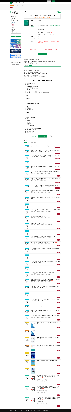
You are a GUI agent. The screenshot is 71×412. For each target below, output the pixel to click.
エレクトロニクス (14, 21)
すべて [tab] (30, 65)
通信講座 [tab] (35, 142)
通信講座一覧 (13, 19)
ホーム (57, 6)
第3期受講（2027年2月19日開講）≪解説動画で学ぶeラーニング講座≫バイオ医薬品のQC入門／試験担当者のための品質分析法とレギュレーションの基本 (48, 398)
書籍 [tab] (32, 142)
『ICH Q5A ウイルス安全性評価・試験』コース (38, 216)
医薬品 (12, 24)
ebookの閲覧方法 (33, 49)
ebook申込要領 (14, 11)
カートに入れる (42, 53)
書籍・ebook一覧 (13, 18)
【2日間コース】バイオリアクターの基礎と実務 (38, 223)
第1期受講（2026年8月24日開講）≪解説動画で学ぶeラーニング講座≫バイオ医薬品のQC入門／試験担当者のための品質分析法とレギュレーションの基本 (48, 376)
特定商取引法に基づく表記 (46, 410)
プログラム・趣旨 (14, 32)
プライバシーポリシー (39, 410)
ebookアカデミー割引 (15, 12)
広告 (34, 410)
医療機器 (12, 25)
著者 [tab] (25, 65)
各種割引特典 (32, 26)
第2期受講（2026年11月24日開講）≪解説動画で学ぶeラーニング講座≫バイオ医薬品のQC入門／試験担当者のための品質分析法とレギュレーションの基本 (48, 387)
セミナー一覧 (13, 17)
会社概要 (28, 410)
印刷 (59, 11)
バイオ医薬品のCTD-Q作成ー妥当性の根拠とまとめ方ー (46, 352)
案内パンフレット (34, 136)
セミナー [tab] (29, 142)
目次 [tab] (27, 65)
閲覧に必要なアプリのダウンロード (51, 49)
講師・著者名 (13, 31)
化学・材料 (13, 22)
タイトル (12, 30)
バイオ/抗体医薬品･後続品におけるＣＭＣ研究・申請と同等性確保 (47, 360)
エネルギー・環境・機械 (14, 23)
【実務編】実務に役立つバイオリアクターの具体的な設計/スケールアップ (43, 236)
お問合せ (31, 410)
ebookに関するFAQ (15, 13)
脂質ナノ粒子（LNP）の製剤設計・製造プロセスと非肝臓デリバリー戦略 (42, 242)
